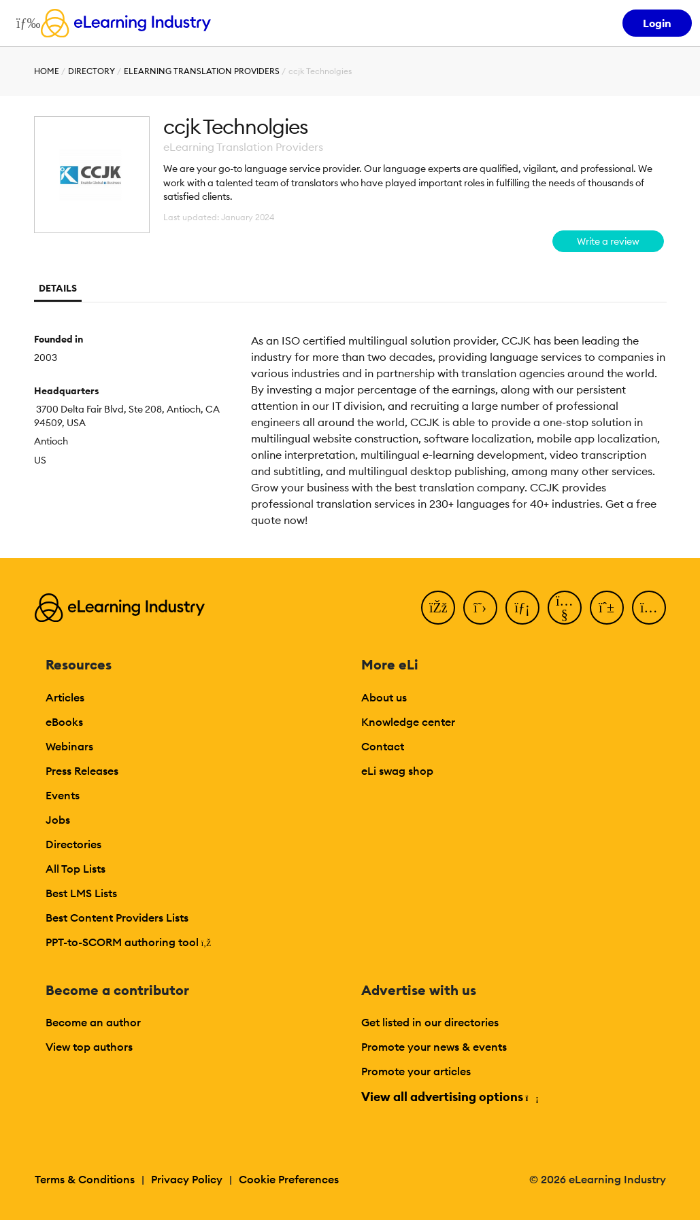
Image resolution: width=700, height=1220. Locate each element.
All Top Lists (75, 868)
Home (46, 71)
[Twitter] (480, 608)
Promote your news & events (434, 1046)
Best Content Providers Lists (117, 917)
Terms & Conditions (85, 1179)
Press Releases (82, 771)
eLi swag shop (397, 771)
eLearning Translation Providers (202, 71)
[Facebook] (438, 608)
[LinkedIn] (522, 608)
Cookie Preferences (289, 1179)
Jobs (58, 819)
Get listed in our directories (430, 1022)
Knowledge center (408, 722)
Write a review (608, 241)
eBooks (64, 722)
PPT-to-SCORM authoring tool (129, 942)
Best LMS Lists (81, 893)
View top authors (89, 1046)
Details (58, 288)
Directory (91, 71)
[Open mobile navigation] (24, 23)
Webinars (69, 746)
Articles (65, 697)
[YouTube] (565, 608)
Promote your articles (416, 1071)
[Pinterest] (607, 608)
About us (384, 697)
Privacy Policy (186, 1179)
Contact (382, 746)
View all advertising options (449, 1096)
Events (63, 795)
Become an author (93, 1022)
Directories (73, 844)
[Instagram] (649, 608)
